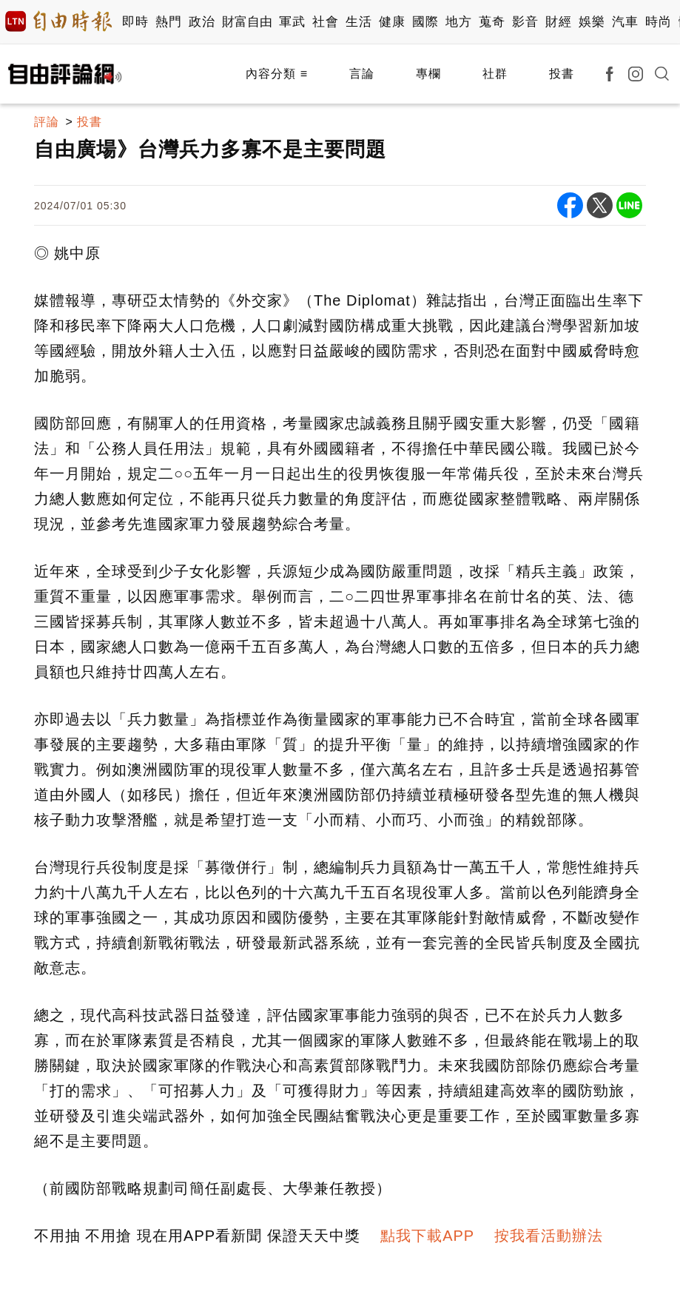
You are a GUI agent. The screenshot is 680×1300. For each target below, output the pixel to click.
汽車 (625, 22)
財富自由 (247, 22)
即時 (135, 22)
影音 (525, 22)
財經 (558, 22)
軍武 (292, 22)
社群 (495, 73)
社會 (325, 22)
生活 (358, 22)
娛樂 (592, 22)
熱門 (168, 22)
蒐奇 (492, 22)
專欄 (428, 73)
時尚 (658, 22)
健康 (392, 22)
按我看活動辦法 (548, 1235)
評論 (46, 121)
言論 (361, 73)
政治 (202, 22)
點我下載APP (427, 1235)
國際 (425, 22)
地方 (458, 22)
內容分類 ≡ (277, 73)
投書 (561, 73)
